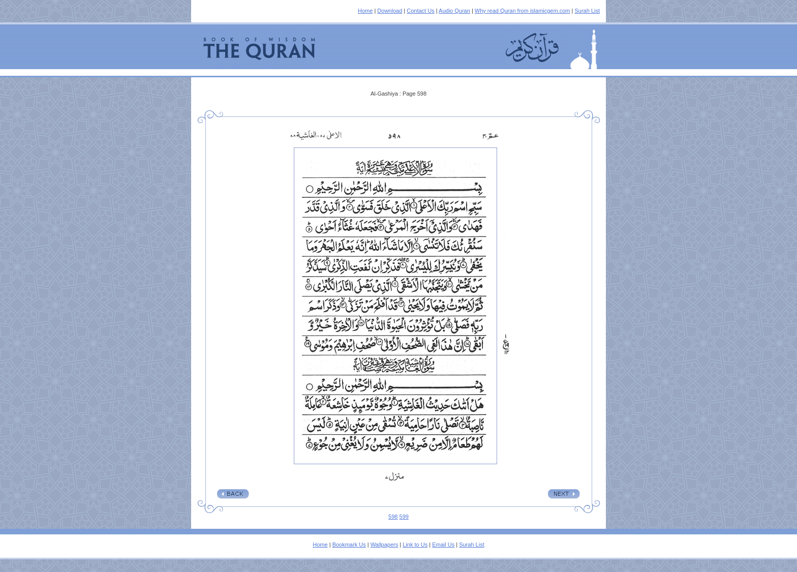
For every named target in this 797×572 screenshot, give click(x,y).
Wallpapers (384, 544)
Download (389, 11)
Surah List (587, 11)
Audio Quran (454, 11)
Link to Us (415, 544)
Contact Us (420, 11)
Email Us (443, 544)
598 (392, 517)
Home (365, 11)
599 (404, 517)
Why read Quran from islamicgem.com (522, 11)
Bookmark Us (349, 544)
